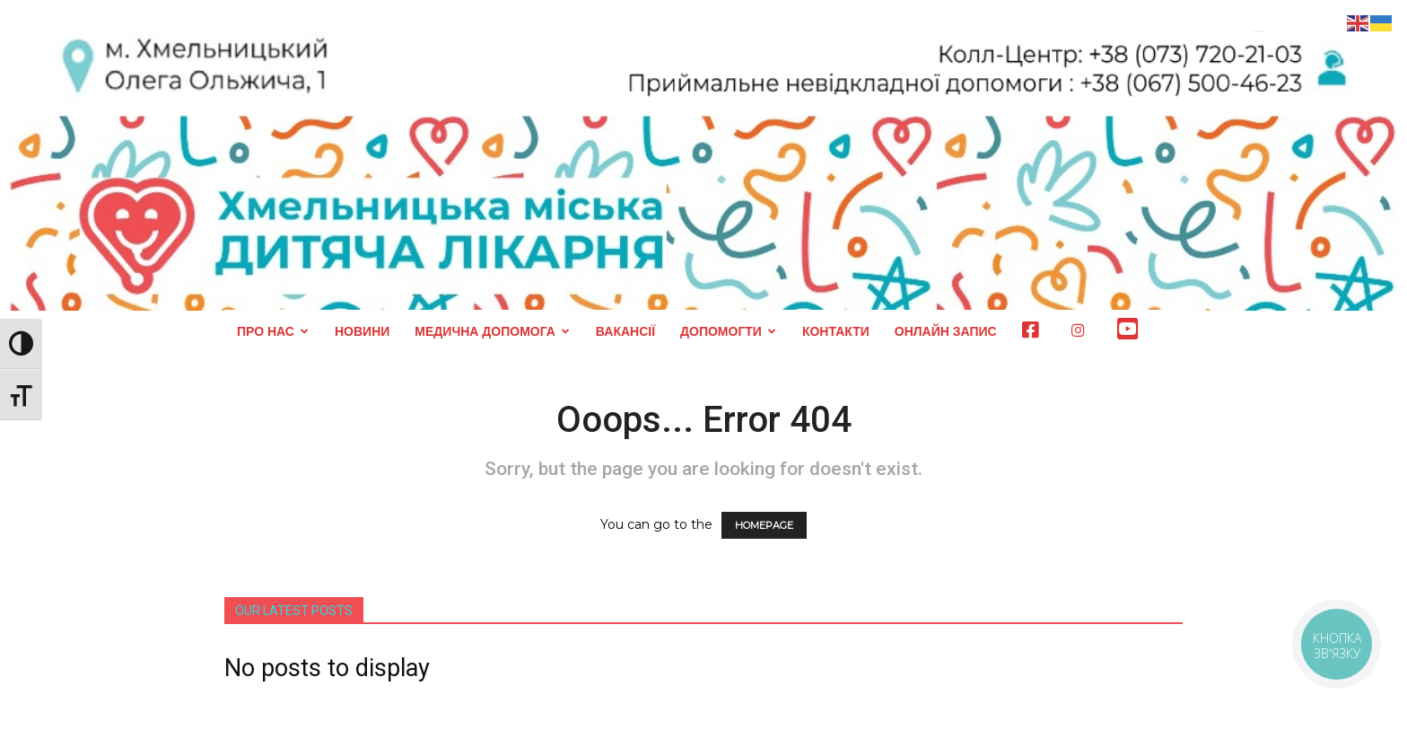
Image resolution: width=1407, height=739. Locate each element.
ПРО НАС (273, 331)
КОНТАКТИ (836, 331)
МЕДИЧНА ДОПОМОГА (492, 331)
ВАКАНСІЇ (625, 331)
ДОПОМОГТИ (728, 331)
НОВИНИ (362, 331)
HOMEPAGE (764, 525)
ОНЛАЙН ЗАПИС (946, 331)
